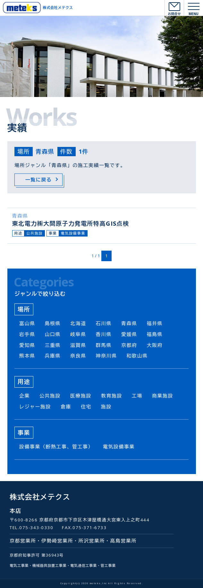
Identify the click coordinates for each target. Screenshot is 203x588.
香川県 (104, 334)
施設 (106, 406)
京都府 (129, 345)
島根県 (53, 323)
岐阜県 (78, 334)
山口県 (53, 334)
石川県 (104, 323)
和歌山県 (137, 355)
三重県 (53, 345)
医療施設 (80, 395)
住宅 (86, 406)
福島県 (155, 334)
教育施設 (111, 395)
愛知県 (27, 345)
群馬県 (104, 345)
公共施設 (34, 233)
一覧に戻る (38, 179)
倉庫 (66, 406)
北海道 (78, 323)
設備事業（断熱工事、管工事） (56, 446)
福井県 (155, 323)
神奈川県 (106, 355)
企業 (24, 395)
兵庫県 (53, 355)
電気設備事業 (73, 233)
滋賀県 (78, 345)
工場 (137, 395)
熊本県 (27, 355)
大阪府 (155, 345)
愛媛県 (129, 334)
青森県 (20, 216)
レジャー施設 (35, 406)
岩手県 (27, 334)
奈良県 (78, 355)
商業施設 (162, 395)
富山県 (27, 323)
